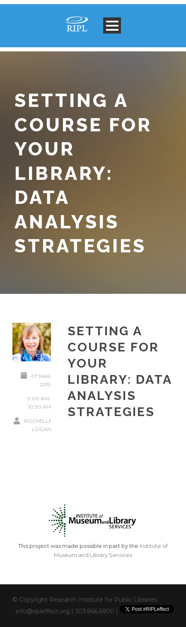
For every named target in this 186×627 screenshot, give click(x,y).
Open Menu (112, 25)
